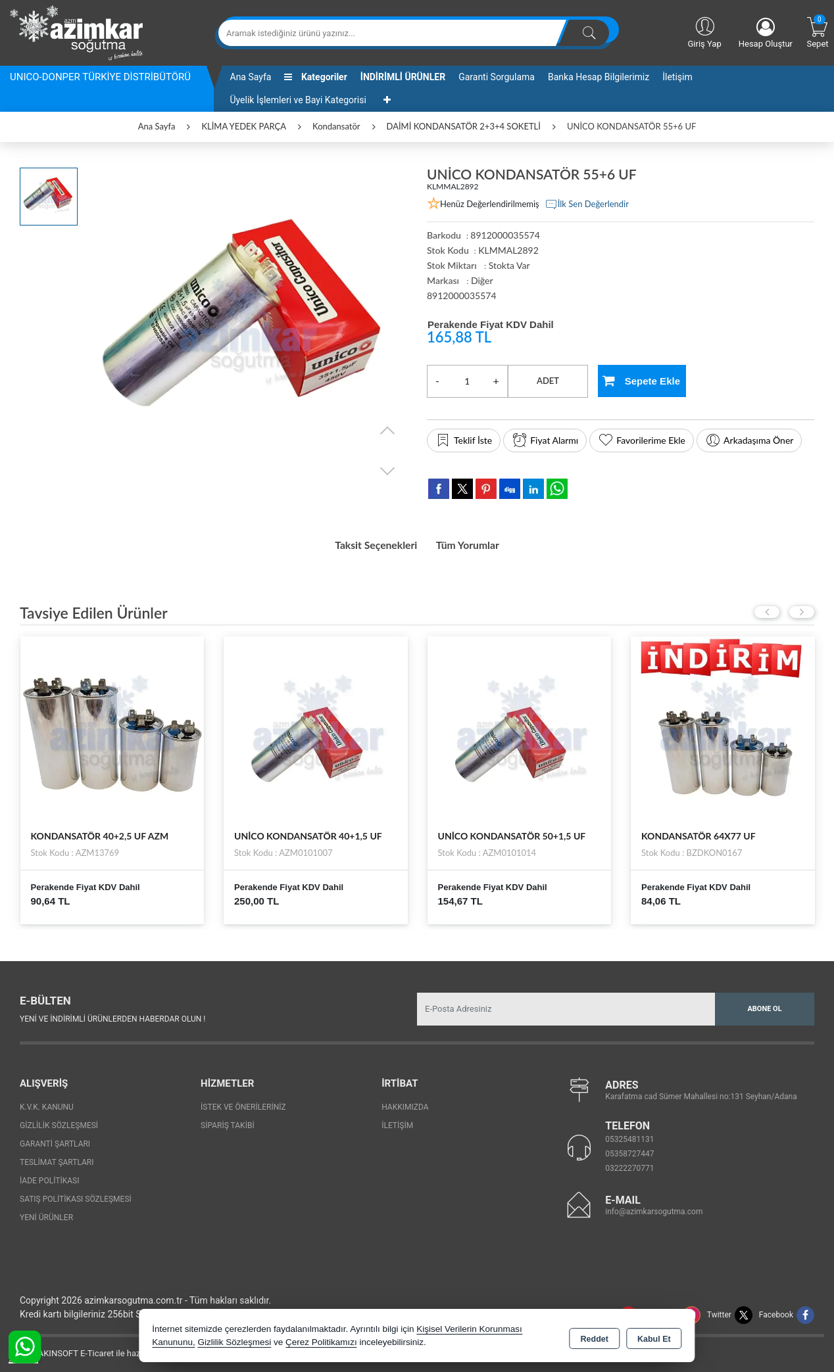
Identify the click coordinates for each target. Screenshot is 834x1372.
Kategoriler (315, 77)
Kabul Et (654, 1336)
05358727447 (629, 1149)
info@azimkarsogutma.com (653, 1207)
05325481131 (629, 1135)
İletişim (677, 77)
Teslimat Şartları (57, 1157)
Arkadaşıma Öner (749, 440)
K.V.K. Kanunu (47, 1102)
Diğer (482, 280)
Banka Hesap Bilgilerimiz (598, 77)
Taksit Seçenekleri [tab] (367, 543)
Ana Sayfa (251, 77)
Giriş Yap (704, 31)
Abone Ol (764, 1004)
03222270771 (629, 1164)
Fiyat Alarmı (545, 440)
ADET (548, 380)
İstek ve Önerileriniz (243, 1102)
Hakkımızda (404, 1102)
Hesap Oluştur (766, 33)
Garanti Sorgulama (496, 77)
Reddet (594, 1336)
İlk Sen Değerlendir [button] (587, 204)
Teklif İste (463, 440)
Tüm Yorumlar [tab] (477, 543)
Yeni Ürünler (46, 1213)
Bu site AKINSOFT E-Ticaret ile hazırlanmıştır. (95, 1349)
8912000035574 (462, 295)
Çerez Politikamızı (321, 1342)
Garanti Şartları (55, 1139)
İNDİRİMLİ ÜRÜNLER (402, 77)
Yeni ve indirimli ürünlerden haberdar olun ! (112, 1015)
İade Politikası (49, 1176)
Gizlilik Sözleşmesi (59, 1120)
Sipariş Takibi (228, 1120)
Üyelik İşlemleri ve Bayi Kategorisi (298, 100)
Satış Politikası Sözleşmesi (76, 1194)
